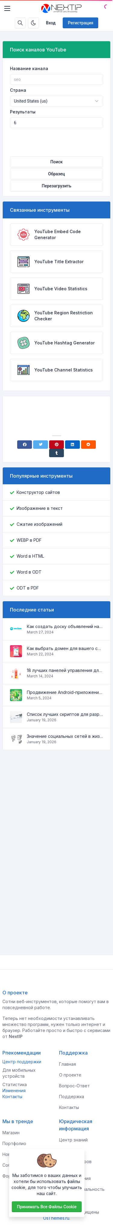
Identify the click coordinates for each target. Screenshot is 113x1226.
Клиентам (69, 1150)
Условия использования (75, 1175)
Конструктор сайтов (38, 492)
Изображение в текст (40, 508)
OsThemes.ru (56, 1218)
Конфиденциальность (82, 1189)
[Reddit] (88, 444)
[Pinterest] (56, 444)
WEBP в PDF (29, 540)
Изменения (14, 1090)
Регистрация (80, 22)
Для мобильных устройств (19, 1073)
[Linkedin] (72, 444)
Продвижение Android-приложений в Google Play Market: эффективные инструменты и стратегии (65, 692)
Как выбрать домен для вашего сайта (65, 648)
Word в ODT (29, 571)
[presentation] (56, 140)
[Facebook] (24, 444)
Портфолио (14, 1143)
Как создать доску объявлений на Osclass (65, 626)
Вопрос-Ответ (74, 1085)
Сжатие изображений (39, 524)
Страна (18, 90)
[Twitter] (40, 444)
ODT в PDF (28, 587)
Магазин (11, 1132)
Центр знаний (73, 1139)
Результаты (23, 111)
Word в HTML (30, 556)
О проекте (70, 1074)
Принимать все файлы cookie (47, 1206)
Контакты (12, 1096)
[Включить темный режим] (33, 22)
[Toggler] (7, 8)
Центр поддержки (21, 1061)
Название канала (29, 68)
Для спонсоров (75, 1161)
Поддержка (71, 1096)
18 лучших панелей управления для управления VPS (65, 670)
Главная (67, 1064)
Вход (51, 22)
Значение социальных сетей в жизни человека (65, 736)
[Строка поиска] (20, 22)
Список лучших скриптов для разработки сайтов (65, 714)
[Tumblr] (56, 453)
